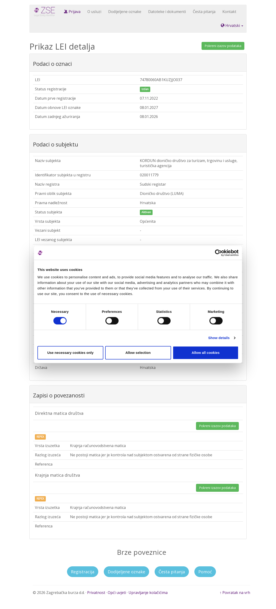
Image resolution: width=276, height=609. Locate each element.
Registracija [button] (82, 571)
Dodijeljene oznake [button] (126, 571)
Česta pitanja (204, 11)
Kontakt (229, 11)
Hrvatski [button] (232, 25)
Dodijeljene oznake (124, 11)
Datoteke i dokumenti (167, 11)
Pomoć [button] (205, 571)
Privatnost (96, 592)
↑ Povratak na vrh (235, 592)
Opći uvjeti (117, 592)
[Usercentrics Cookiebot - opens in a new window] (218, 252)
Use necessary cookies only (70, 353)
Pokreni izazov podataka (223, 46)
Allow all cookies (206, 353)
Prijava (72, 11)
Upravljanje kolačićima (148, 592)
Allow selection (137, 353)
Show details (219, 338)
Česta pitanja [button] (172, 571)
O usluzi (94, 11)
